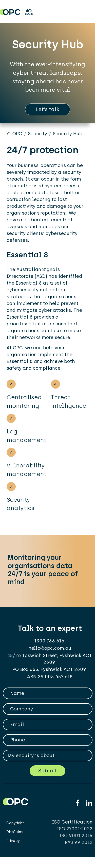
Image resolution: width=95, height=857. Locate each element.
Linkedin (89, 803)
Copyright (15, 823)
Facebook (77, 803)
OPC (17, 133)
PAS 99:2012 (78, 842)
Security (37, 133)
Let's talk (47, 109)
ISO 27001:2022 (74, 829)
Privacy (13, 841)
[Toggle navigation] (85, 10)
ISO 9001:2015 (75, 835)
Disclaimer (16, 832)
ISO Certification (72, 822)
